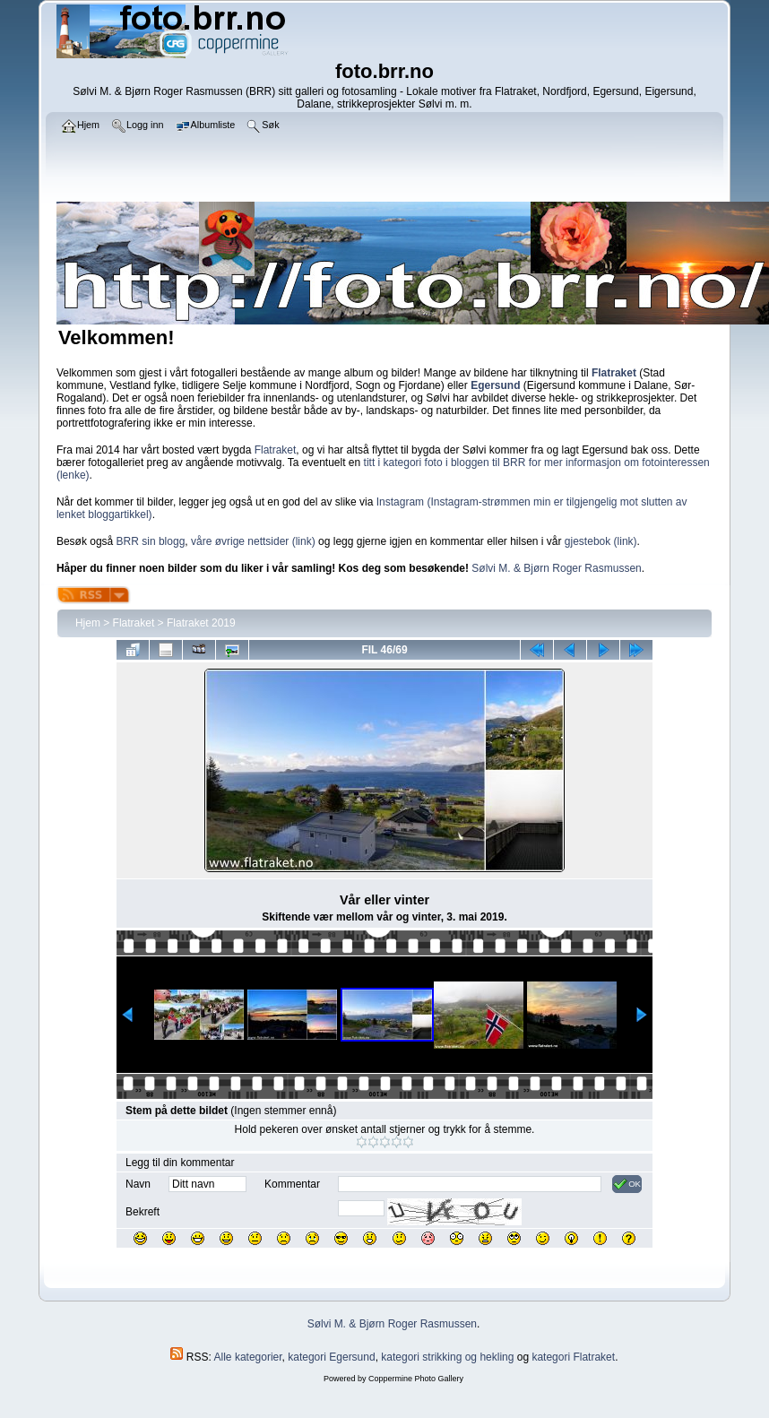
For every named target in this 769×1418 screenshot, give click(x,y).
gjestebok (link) (601, 541)
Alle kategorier (248, 1357)
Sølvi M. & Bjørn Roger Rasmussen (556, 568)
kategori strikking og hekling (447, 1357)
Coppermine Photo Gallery (415, 1378)
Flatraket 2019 (201, 623)
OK (627, 1184)
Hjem (87, 623)
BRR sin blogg (151, 541)
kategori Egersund (331, 1357)
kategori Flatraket (573, 1357)
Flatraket (276, 450)
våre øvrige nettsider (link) (253, 541)
